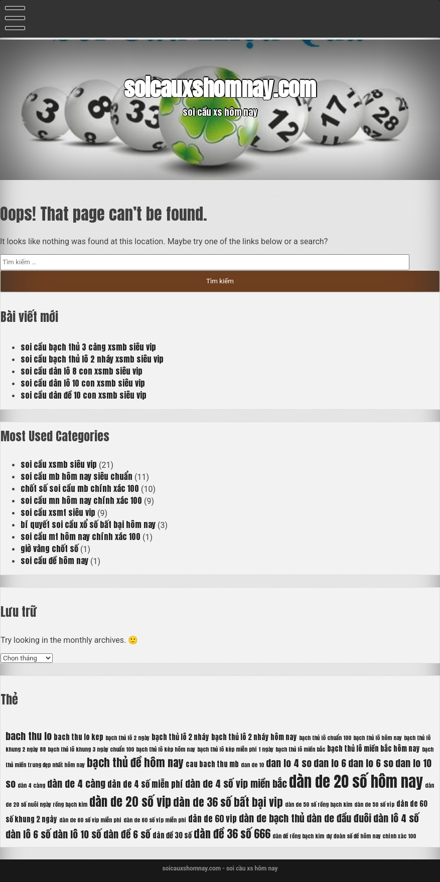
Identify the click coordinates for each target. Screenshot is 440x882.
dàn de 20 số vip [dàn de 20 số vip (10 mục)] (130, 802)
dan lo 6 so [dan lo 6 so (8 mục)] (370, 763)
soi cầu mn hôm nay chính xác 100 (81, 500)
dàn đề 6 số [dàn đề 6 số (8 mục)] (127, 834)
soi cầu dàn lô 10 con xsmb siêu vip (83, 383)
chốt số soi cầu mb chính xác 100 (80, 488)
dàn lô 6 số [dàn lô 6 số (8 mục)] (28, 834)
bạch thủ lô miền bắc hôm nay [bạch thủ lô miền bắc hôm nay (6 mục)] (373, 748)
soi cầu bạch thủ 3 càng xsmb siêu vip (88, 347)
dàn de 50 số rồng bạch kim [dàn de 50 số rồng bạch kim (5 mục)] (318, 804)
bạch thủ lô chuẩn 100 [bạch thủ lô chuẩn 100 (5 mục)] (325, 738)
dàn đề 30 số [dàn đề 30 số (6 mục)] (172, 835)
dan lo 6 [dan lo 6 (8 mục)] (330, 763)
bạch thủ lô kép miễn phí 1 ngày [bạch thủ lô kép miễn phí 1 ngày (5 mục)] (235, 749)
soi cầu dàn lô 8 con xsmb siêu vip (81, 371)
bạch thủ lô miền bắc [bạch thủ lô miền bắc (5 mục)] (300, 749)
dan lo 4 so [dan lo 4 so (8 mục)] (289, 763)
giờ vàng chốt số (49, 549)
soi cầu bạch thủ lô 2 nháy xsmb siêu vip (92, 359)
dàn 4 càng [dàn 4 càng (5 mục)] (31, 785)
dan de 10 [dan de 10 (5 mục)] (252, 765)
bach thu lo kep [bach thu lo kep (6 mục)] (78, 737)
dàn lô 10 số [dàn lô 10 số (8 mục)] (77, 834)
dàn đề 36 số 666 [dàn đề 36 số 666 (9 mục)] (232, 833)
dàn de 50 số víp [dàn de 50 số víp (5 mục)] (374, 804)
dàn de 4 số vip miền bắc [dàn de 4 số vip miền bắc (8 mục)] (236, 783)
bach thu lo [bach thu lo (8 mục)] (29, 736)
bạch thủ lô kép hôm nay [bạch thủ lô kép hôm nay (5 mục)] (165, 749)
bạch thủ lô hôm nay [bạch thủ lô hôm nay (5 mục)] (377, 738)
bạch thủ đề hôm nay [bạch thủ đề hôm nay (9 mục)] (135, 762)
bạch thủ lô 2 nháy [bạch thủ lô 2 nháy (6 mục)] (180, 737)
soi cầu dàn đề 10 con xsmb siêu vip (83, 395)
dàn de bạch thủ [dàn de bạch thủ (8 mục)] (272, 818)
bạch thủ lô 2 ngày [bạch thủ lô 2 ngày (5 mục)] (127, 738)
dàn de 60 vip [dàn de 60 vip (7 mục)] (212, 818)
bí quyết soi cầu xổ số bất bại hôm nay (88, 524)
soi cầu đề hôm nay (54, 561)
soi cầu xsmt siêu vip (58, 512)
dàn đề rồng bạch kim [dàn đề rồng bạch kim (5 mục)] (298, 836)
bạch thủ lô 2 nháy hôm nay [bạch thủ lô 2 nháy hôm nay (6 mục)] (254, 737)
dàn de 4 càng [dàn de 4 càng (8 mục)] (76, 783)
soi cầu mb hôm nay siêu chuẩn (76, 476)
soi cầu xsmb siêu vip (59, 464)
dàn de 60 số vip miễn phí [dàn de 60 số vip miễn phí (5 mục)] (90, 820)
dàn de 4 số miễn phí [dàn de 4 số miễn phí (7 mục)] (145, 784)
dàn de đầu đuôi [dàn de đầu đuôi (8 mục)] (339, 818)
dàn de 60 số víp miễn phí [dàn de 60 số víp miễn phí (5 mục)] (154, 820)
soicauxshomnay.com (220, 87)
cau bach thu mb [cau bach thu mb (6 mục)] (212, 764)
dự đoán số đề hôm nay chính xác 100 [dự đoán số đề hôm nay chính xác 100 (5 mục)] (371, 836)
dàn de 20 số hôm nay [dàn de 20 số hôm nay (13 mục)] (356, 782)
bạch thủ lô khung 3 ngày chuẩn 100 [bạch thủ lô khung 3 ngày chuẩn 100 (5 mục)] (91, 749)
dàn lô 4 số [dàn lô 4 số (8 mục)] (396, 818)
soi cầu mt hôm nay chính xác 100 (80, 537)
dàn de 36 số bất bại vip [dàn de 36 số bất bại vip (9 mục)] (228, 802)
